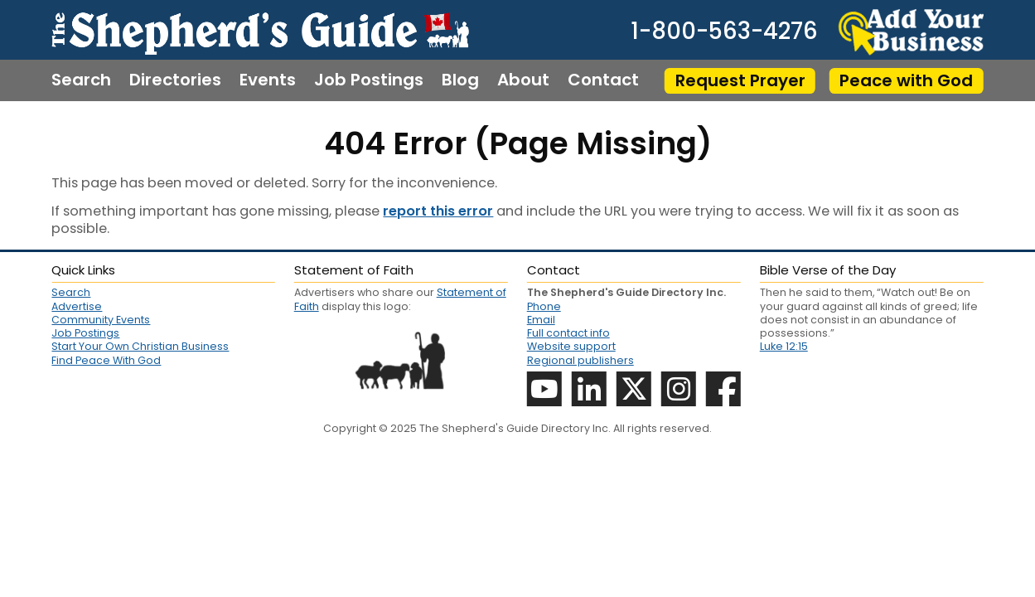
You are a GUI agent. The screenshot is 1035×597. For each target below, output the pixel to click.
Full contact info (568, 333)
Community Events (100, 320)
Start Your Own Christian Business (140, 346)
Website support (571, 346)
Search (81, 80)
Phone (544, 306)
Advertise (76, 306)
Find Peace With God (106, 360)
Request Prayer (740, 80)
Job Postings (368, 80)
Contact (603, 80)
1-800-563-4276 (724, 31)
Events (267, 80)
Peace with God (906, 80)
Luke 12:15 (784, 346)
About (523, 80)
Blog (460, 80)
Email (541, 320)
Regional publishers (580, 360)
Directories (175, 80)
